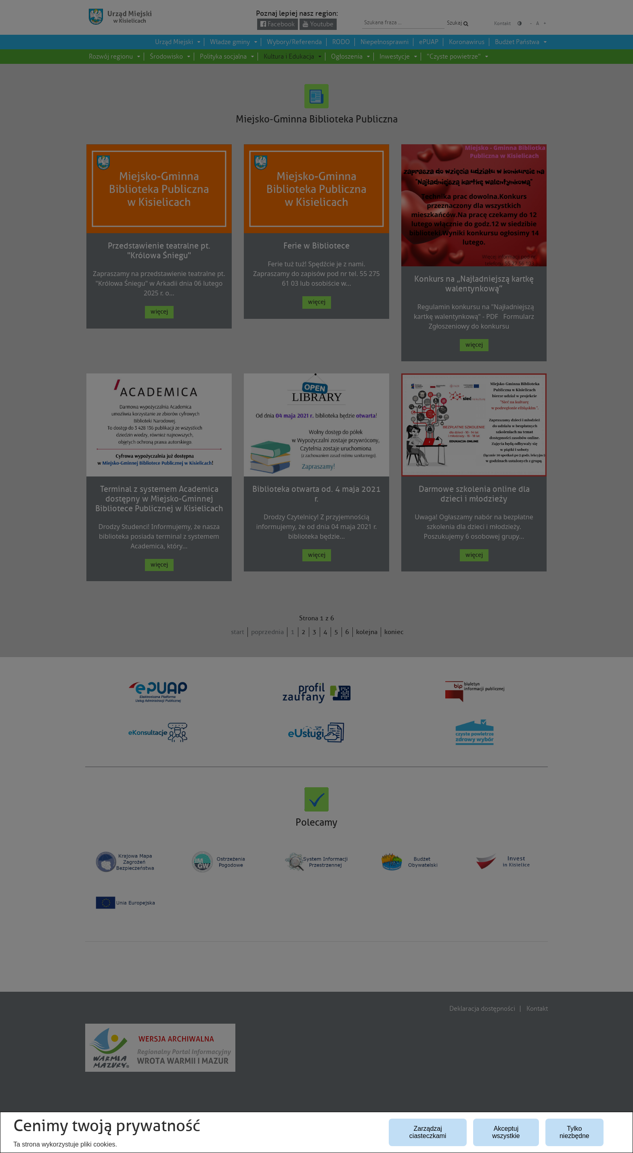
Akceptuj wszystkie (506, 1132)
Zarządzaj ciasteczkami (427, 1132)
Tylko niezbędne (574, 1132)
